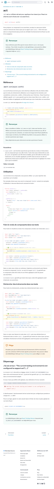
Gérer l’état (22, 462)
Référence (8, 58)
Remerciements (23, 479)
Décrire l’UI (22, 458)
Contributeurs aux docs (25, 477)
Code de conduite (24, 472)
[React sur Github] (44, 484)
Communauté (24, 470)
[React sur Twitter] (40, 483)
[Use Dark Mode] (45, 2)
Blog (38, 472)
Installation (22, 455)
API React (39, 453)
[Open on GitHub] (52, 2)
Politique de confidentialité (43, 477)
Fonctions (19, 6)
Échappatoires (23, 464)
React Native (40, 474)
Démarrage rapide (24, 453)
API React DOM (40, 455)
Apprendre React (25, 451)
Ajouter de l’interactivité (25, 460)
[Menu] (2, 2)
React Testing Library (27, 49)
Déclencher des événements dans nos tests (19, 69)
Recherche (27, 2)
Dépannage (8, 71)
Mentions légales (40, 479)
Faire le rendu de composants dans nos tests (19, 66)
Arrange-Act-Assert (27, 102)
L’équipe (22, 474)
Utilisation (8, 64)
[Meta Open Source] (10, 451)
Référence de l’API (8, 6)
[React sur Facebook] (38, 483)
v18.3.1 (8, 2)
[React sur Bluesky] (42, 483)
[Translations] (48, 2)
